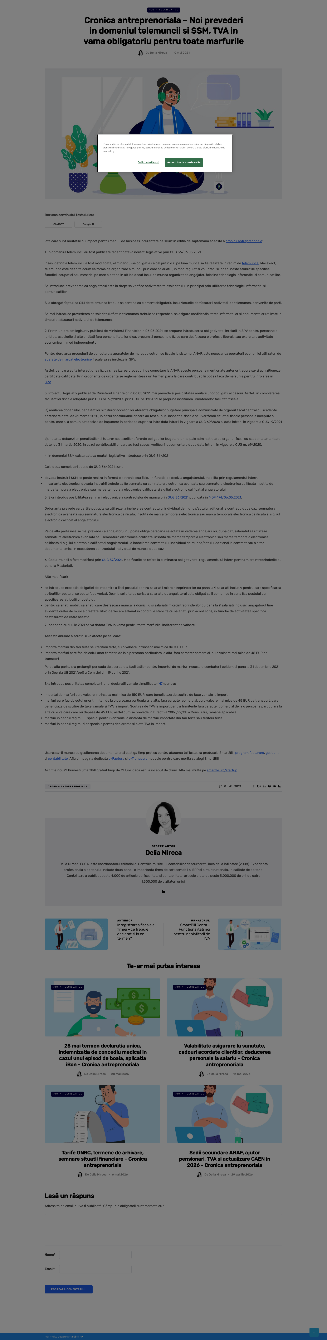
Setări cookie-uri (148, 162)
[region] (165, 153)
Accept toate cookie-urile (183, 162)
